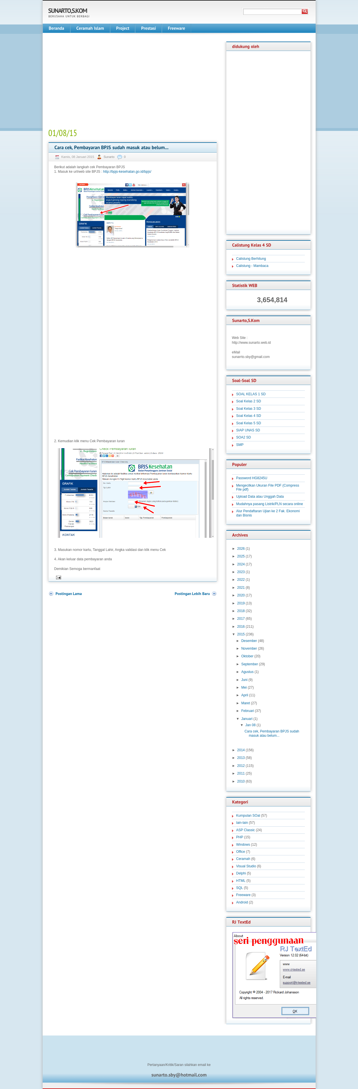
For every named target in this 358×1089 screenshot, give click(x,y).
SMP (240, 445)
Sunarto (109, 156)
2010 (241, 781)
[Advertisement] (96, 81)
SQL (239, 888)
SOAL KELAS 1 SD (251, 394)
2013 (241, 758)
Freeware (243, 895)
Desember (249, 641)
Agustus (247, 672)
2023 (241, 572)
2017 (241, 619)
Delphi (241, 873)
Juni (244, 680)
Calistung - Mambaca (252, 266)
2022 (241, 580)
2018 (241, 611)
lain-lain (242, 823)
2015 (241, 634)
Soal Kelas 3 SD (248, 409)
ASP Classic (245, 830)
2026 (241, 549)
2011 (241, 773)
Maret (245, 703)
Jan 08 (250, 725)
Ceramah (243, 859)
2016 (241, 627)
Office (240, 852)
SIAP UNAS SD (248, 430)
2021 (241, 588)
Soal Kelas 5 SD (248, 423)
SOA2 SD (243, 437)
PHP (239, 837)
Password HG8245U (251, 478)
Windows (243, 845)
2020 (241, 595)
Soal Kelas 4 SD (248, 416)
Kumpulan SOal (248, 816)
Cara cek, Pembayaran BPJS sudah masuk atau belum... (272, 733)
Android (242, 902)
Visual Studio (246, 866)
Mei (244, 687)
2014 (241, 750)
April (244, 695)
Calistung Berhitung (251, 259)
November (249, 648)
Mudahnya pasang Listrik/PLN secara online (269, 504)
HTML (241, 881)
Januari (246, 719)
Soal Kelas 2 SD (248, 401)
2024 (241, 564)
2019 (241, 603)
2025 (241, 556)
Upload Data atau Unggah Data (260, 497)
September (249, 664)
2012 (241, 766)
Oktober (247, 656)
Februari (247, 711)
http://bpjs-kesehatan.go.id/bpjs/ (127, 172)
